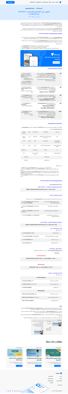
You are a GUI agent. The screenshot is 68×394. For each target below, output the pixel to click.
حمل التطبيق (10, 2)
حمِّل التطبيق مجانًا (56, 63)
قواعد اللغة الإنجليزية (29, 9)
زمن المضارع (38, 26)
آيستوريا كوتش (37, 2)
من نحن (51, 2)
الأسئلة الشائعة (30, 2)
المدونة (48, 2)
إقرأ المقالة (57, 366)
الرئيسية (55, 2)
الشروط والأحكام (59, 381)
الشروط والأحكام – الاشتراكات (50, 382)
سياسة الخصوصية (50, 379)
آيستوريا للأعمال (43, 2)
